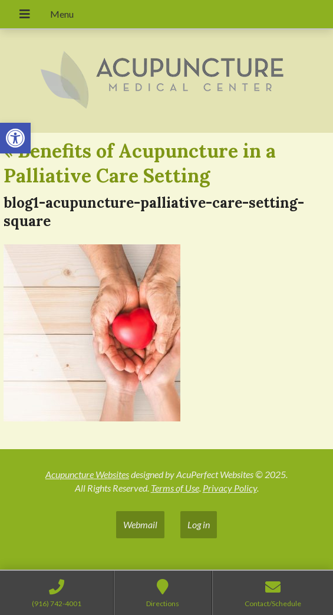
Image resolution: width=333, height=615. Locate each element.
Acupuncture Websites (87, 474)
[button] (15, 138)
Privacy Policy (230, 487)
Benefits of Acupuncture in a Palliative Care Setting (140, 163)
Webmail (140, 524)
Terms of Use (175, 487)
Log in (198, 524)
